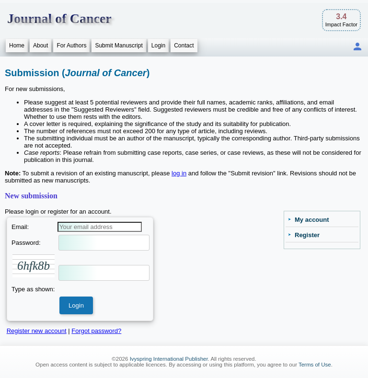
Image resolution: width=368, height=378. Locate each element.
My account (312, 219)
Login (158, 45)
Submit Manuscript (118, 45)
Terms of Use (315, 364)
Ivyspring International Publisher (169, 359)
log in (179, 173)
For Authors (71, 45)
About (40, 45)
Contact (184, 45)
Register (307, 235)
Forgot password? (96, 330)
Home (16, 45)
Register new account (37, 330)
